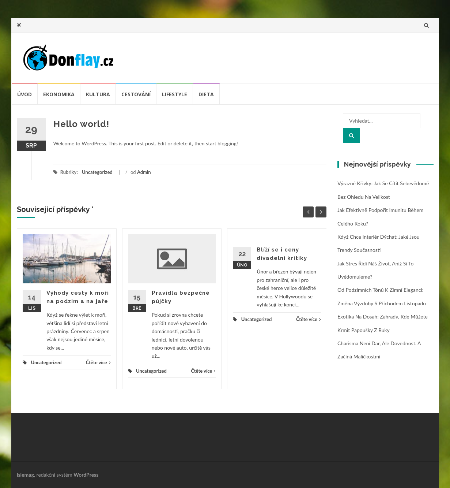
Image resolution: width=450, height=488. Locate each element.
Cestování (136, 94)
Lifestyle (174, 94)
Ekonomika (59, 94)
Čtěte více (98, 362)
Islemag (25, 475)
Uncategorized (97, 172)
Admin (144, 172)
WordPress (85, 475)
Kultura (98, 94)
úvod (24, 94)
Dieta (206, 94)
